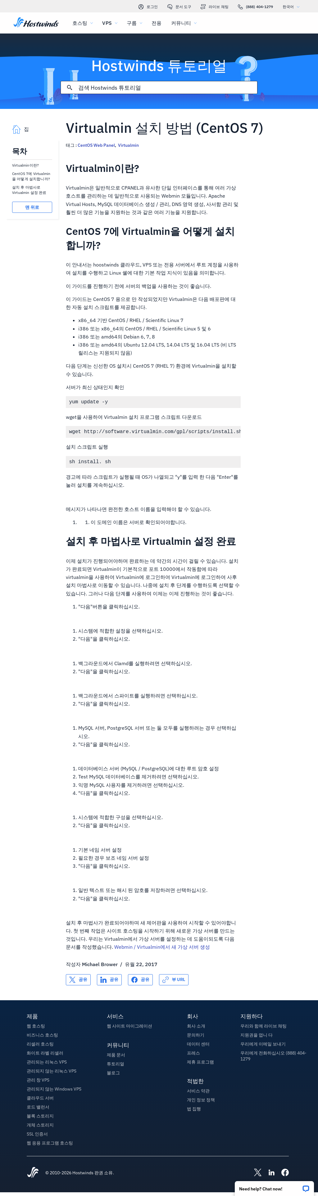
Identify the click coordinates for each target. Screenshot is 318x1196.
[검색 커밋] (69, 87)
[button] (274, 1186)
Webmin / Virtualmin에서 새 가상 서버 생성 (162, 950)
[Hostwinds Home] (33, 1177)
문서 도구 (179, 6)
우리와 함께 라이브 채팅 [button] (263, 1030)
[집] (36, 23)
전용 (156, 23)
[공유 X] (78, 983)
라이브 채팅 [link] (215, 6)
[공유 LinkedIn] (109, 983)
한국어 (292, 6)
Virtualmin (128, 145)
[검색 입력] (167, 88)
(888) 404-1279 (255, 6)
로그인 (148, 6)
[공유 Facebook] (140, 983)
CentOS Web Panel (96, 145)
